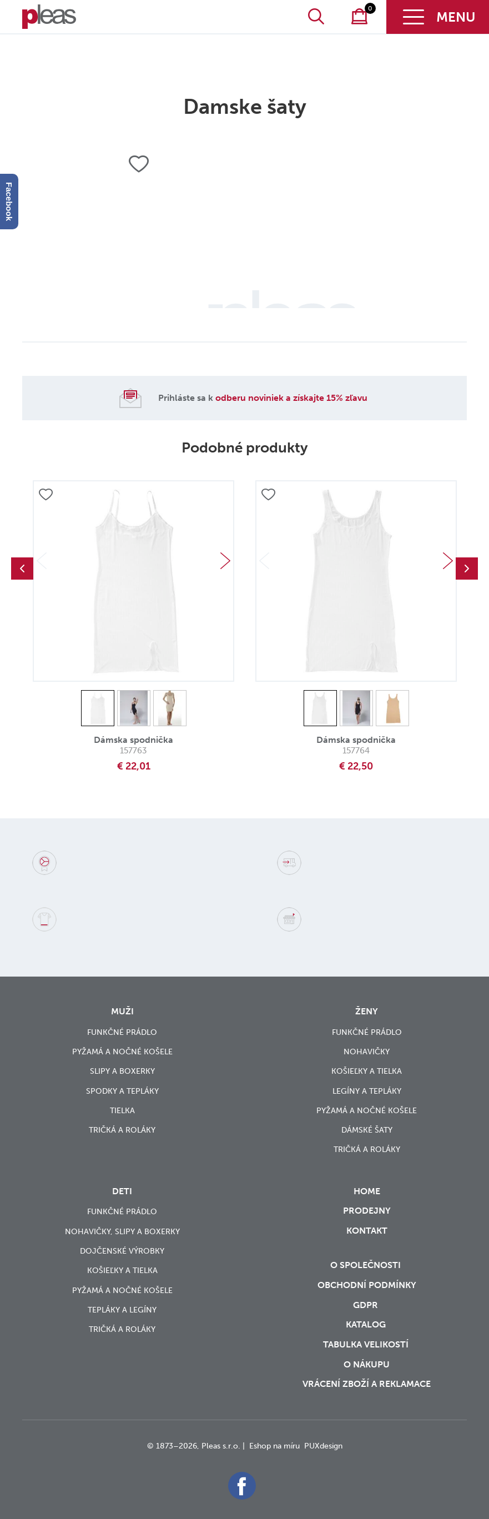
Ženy (366, 1011)
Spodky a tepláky (122, 1091)
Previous (22, 568)
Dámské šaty (366, 1130)
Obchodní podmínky (366, 1285)
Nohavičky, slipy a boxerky (122, 1231)
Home (367, 1191)
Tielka (122, 1110)
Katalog (367, 1324)
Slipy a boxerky (122, 1071)
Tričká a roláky (122, 1130)
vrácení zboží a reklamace (367, 1384)
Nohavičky (367, 1052)
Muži (122, 1011)
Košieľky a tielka (366, 1071)
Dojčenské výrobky (122, 1251)
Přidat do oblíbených (45, 495)
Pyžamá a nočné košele (122, 1052)
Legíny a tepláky (366, 1091)
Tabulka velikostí (367, 1344)
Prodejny (367, 1210)
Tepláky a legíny (122, 1310)
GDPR (366, 1305)
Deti (122, 1191)
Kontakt (366, 1238)
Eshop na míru (274, 1446)
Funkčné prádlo (122, 1032)
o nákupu (367, 1364)
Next (225, 561)
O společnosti (366, 1265)
